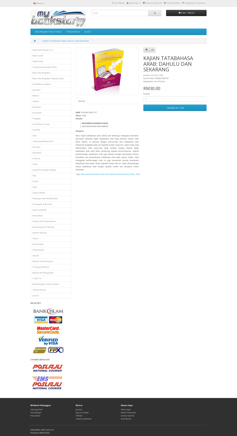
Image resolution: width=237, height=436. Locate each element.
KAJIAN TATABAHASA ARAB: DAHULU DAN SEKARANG (65, 41)
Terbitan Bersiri (73, 31)
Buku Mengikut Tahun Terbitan (48, 31)
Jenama (79, 409)
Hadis (35, 164)
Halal (34, 187)
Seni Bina (36, 147)
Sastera (35, 101)
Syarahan (36, 90)
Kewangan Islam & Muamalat (44, 198)
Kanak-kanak (37, 244)
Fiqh (34, 175)
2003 (137, 174)
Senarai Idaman (127, 415)
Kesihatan (36, 107)
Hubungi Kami (36, 409)
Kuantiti (146, 93)
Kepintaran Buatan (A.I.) (42, 50)
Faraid (35, 181)
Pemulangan (35, 412)
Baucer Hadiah (82, 412)
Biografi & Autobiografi (42, 261)
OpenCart (49, 429)
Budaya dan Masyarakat (42, 272)
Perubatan (37, 112)
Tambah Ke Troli (175, 107)
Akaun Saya (126, 409)
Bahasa (35, 95)
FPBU (132, 174)
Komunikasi (37, 215)
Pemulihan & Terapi (41, 124)
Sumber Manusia (39, 232)
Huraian (81, 101)
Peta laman (35, 415)
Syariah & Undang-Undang (44, 170)
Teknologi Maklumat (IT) (42, 141)
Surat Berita (126, 418)
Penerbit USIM (157, 75)
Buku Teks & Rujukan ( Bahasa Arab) (48, 78)
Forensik (36, 130)
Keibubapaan (38, 250)
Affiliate (79, 415)
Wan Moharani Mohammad (117, 174)
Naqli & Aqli (37, 61)
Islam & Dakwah (39, 210)
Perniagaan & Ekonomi (42, 204)
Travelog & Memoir (40, 267)
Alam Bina (36, 152)
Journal (88, 31)
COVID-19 (36, 278)
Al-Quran (36, 158)
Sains (34, 135)
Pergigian (36, 118)
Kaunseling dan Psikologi (43, 227)
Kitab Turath (37, 55)
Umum (35, 238)
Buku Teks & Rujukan (41, 72)
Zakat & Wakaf (38, 192)
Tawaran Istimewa (83, 418)
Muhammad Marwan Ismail (92, 174)
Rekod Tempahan (128, 412)
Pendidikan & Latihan (41, 84)
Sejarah (35, 255)
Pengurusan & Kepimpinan (44, 221)
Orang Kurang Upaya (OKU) (44, 67)
